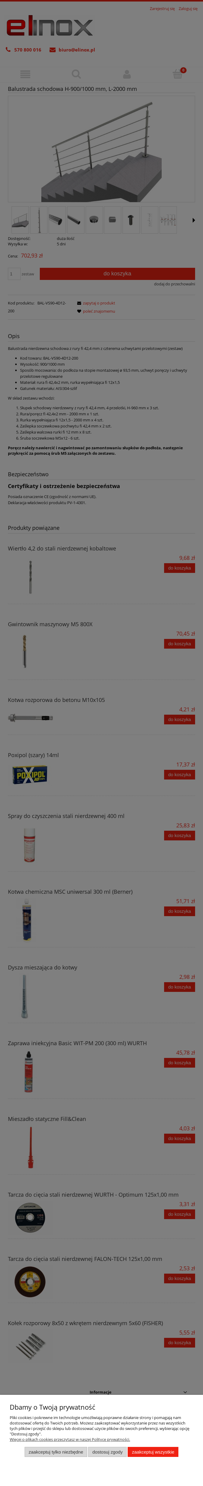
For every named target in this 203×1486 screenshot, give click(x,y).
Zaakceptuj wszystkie (153, 1451)
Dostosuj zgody (107, 1451)
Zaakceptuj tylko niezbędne (56, 1451)
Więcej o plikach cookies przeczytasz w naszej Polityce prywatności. (70, 1439)
